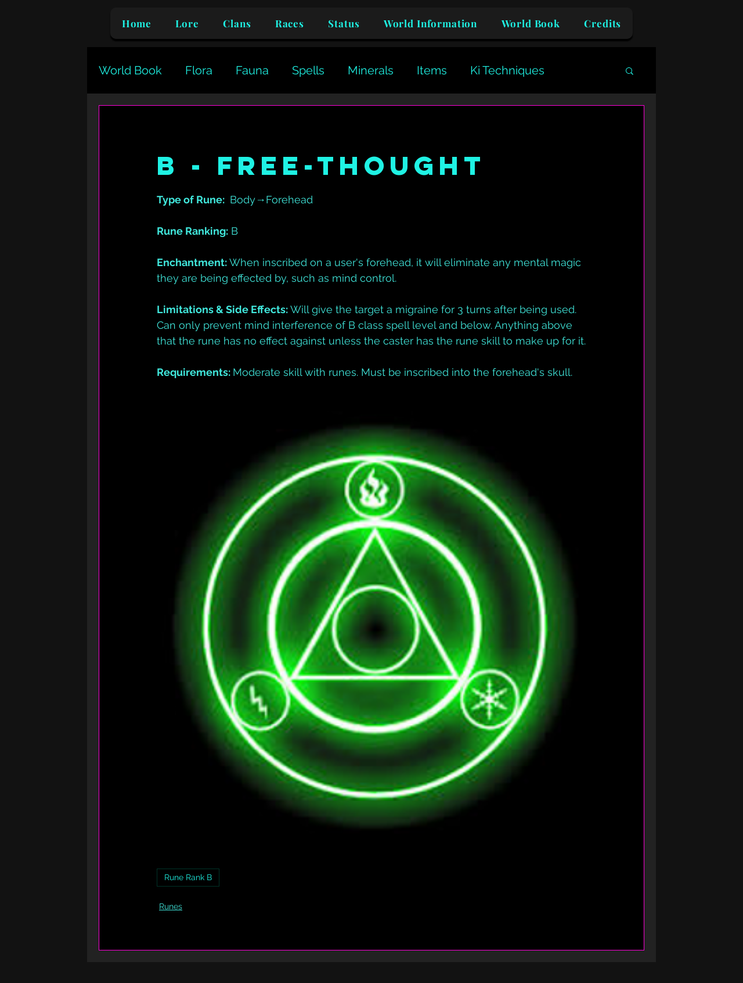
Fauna (252, 70)
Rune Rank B (188, 877)
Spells (308, 70)
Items (432, 70)
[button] (629, 70)
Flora (198, 70)
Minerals (371, 70)
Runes (170, 906)
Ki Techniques (507, 70)
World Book (130, 70)
